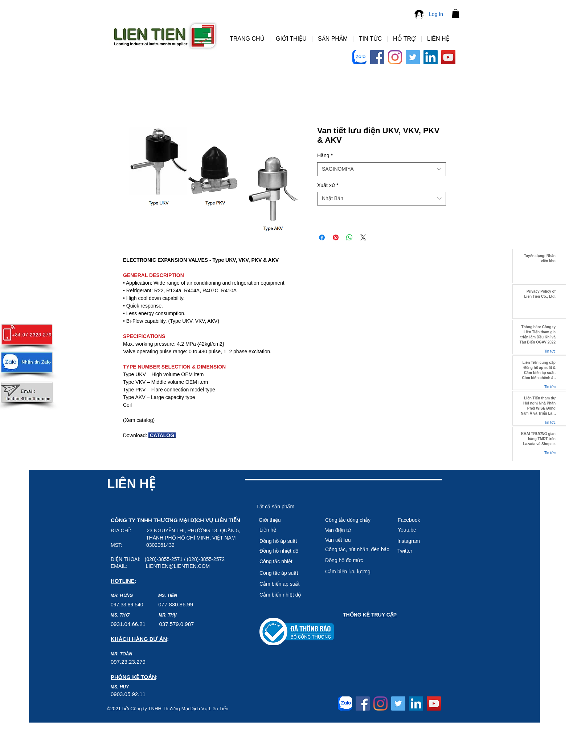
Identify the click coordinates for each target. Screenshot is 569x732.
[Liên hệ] (285, 529)
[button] (455, 13)
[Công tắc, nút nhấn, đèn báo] (357, 549)
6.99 (188, 604)
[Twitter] (413, 57)
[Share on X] (363, 237)
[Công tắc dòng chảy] (351, 520)
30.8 (177, 604)
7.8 (168, 604)
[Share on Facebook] (322, 237)
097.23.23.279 (128, 662)
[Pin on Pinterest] (335, 237)
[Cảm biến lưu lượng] (357, 571)
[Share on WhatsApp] (349, 237)
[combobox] (381, 169)
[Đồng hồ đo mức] (357, 560)
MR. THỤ (168, 615)
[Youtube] (423, 529)
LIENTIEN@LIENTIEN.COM (178, 566)
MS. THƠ (120, 615)
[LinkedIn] (430, 57)
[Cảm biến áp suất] (285, 583)
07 (161, 604)
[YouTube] (448, 57)
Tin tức (550, 351)
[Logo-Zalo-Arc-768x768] (359, 57)
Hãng (325, 155)
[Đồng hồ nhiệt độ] (285, 550)
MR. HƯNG (122, 595)
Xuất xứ (327, 185)
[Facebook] (377, 57)
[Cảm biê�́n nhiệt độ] (285, 594)
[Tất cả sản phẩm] (282, 506)
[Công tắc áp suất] (285, 573)
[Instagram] (395, 57)
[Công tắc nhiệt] (285, 561)
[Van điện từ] (351, 530)
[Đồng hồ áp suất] (285, 541)
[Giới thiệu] (284, 520)
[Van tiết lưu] (351, 540)
